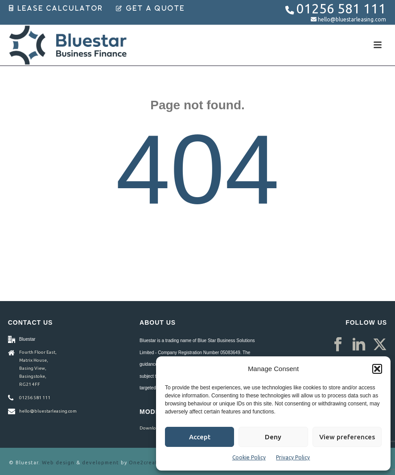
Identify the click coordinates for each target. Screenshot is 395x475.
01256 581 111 (341, 8)
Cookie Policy (249, 457)
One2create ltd (150, 462)
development (100, 462)
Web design (58, 462)
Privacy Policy (293, 457)
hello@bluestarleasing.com (352, 19)
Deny (273, 437)
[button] (377, 368)
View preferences (347, 437)
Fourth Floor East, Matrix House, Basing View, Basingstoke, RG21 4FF (38, 368)
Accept (199, 437)
